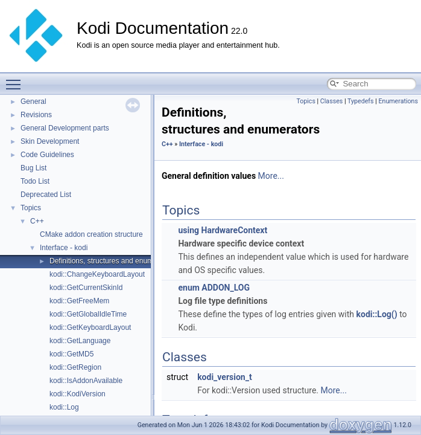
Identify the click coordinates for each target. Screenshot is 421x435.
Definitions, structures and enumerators (112, 261)
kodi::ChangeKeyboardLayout (97, 274)
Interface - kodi (63, 247)
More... (271, 176)
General (33, 101)
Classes (331, 101)
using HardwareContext (222, 230)
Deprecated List (46, 194)
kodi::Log (64, 407)
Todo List (35, 181)
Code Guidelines (47, 154)
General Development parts (65, 128)
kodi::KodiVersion (77, 394)
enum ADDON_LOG (214, 287)
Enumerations (398, 101)
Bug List (33, 168)
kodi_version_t (224, 377)
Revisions (36, 115)
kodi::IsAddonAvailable (85, 380)
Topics (31, 208)
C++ (37, 221)
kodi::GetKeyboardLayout (90, 327)
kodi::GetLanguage (79, 341)
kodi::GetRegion (75, 367)
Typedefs (360, 101)
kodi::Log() (376, 314)
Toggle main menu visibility (16, 79)
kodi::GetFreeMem (79, 301)
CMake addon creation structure (91, 234)
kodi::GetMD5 (71, 354)
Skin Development (50, 141)
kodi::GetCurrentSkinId (85, 287)
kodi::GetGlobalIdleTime (88, 314)
